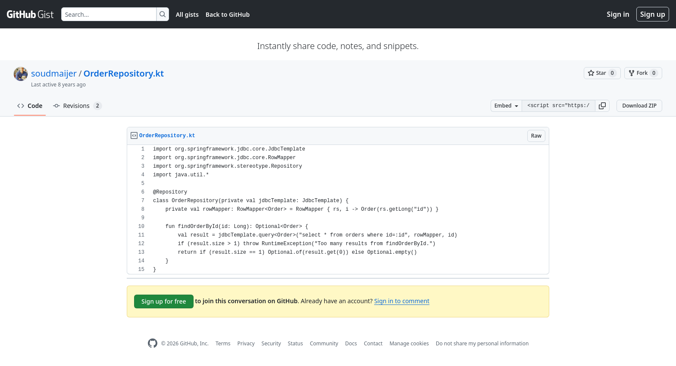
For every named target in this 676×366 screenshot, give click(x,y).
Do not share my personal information (482, 343)
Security (271, 343)
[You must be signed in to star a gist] (602, 73)
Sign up (652, 14)
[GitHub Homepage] (152, 343)
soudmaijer (54, 73)
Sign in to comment (401, 301)
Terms (223, 343)
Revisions (77, 105)
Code (30, 105)
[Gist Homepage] (30, 14)
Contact (373, 343)
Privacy (246, 343)
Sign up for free (163, 301)
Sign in (618, 14)
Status (295, 343)
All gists (187, 14)
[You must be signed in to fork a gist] (643, 73)
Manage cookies (409, 343)
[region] (338, 209)
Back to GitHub (228, 14)
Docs (351, 343)
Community (324, 343)
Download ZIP (639, 105)
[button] (602, 106)
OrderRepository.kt (124, 73)
